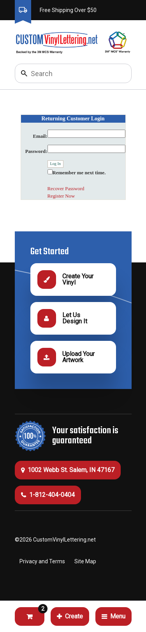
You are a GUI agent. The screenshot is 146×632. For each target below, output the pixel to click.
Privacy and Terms (42, 561)
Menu (113, 616)
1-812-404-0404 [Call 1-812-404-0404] (48, 494)
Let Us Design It (62, 318)
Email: (40, 136)
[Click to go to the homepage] (56, 41)
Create (70, 616)
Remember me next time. (79, 172)
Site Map (85, 561)
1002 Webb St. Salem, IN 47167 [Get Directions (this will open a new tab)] (67, 470)
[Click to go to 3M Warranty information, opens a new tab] (118, 41)
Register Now (61, 196)
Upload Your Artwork (66, 357)
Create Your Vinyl (65, 279)
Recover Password (65, 188)
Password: (36, 151)
